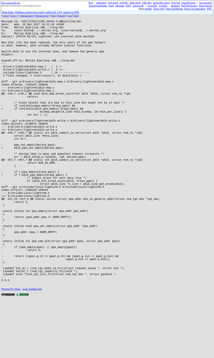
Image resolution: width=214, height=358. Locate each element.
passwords (138, 5)
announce (101, 2)
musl (111, 5)
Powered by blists (10, 347)
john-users (135, 2)
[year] (70, 15)
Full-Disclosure (189, 5)
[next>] (14, 15)
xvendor (163, 5)
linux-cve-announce (194, 8)
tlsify (128, 5)
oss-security (205, 2)
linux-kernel (205, 5)
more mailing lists (32, 347)
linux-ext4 (159, 8)
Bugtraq (175, 5)
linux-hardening (174, 8)
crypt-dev (152, 5)
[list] (76, 15)
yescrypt (175, 2)
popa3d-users (189, 2)
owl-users (113, 2)
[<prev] (5, 15)
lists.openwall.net (10, 3)
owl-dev (124, 2)
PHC (209, 8)
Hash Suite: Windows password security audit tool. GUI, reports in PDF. (40, 12)
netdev (148, 8)
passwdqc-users (161, 2)
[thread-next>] (42, 15)
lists (90, 2)
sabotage (120, 5)
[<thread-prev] (26, 15)
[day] (54, 15)
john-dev (147, 2)
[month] (61, 15)
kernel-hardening (98, 5)
